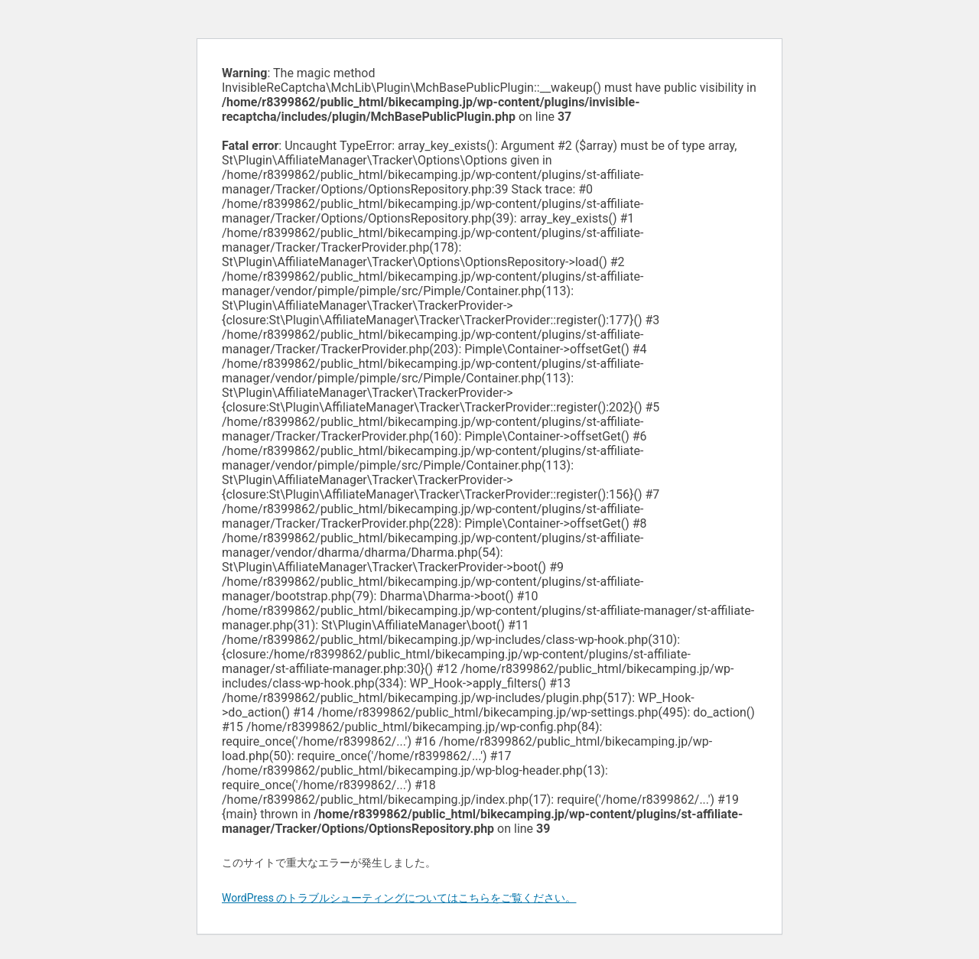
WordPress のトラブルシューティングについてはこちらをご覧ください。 (399, 898)
